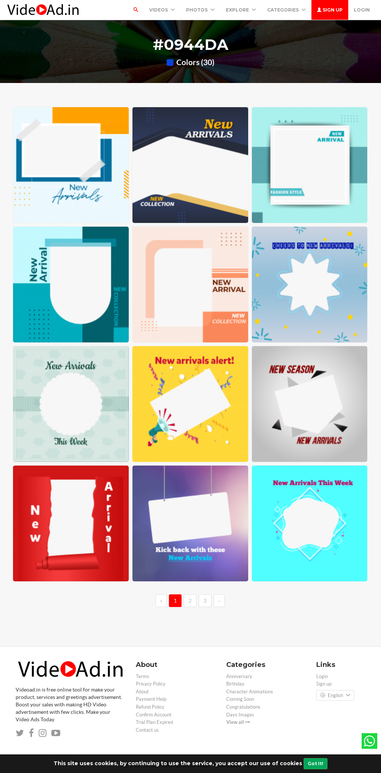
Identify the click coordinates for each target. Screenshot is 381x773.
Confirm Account (154, 715)
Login (362, 10)
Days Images (240, 715)
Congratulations (243, 707)
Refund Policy (150, 707)
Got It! (315, 763)
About (142, 691)
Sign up (330, 10)
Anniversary (239, 676)
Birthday (235, 684)
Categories (286, 10)
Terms (142, 676)
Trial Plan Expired (154, 722)
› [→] (219, 601)
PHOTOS (200, 10)
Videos (162, 10)
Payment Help (151, 699)
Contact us (147, 730)
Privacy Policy (151, 684)
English (335, 696)
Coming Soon (240, 699)
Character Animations (249, 691)
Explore (241, 10)
